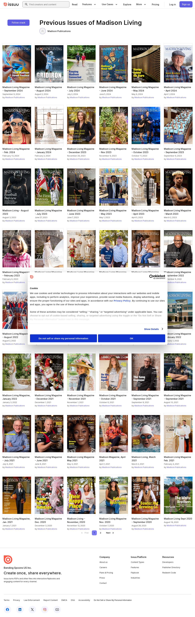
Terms (6, 600)
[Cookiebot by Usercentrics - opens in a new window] (151, 277)
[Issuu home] (11, 4)
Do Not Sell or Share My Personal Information (113, 600)
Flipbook (135, 573)
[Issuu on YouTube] (57, 609)
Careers (103, 567)
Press (102, 578)
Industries (135, 578)
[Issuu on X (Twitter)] (32, 609)
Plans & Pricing (106, 573)
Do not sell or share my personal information (63, 338)
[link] (74, 4)
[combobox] (48, 4)
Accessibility (84, 600)
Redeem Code (169, 573)
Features (135, 567)
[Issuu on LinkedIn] (20, 609)
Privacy (16, 600)
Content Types (137, 562)
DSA (73, 600)
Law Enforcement (32, 600)
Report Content (51, 600)
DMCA (64, 600)
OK (131, 338)
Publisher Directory (171, 567)
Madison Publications (55, 31)
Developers (167, 562)
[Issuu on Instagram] (44, 609)
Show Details (151, 329)
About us (103, 562)
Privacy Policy (122, 300)
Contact (103, 583)
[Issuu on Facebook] (7, 609)
